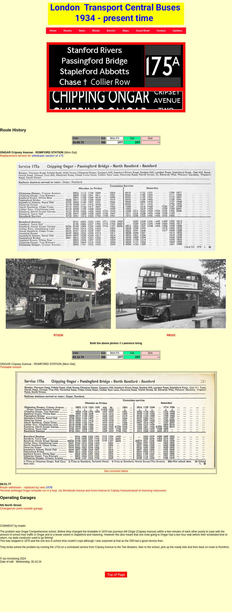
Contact (161, 30)
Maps (126, 30)
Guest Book (143, 30)
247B (49, 487)
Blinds (96, 30)
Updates (177, 30)
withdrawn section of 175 (47, 155)
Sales (82, 30)
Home (53, 30)
